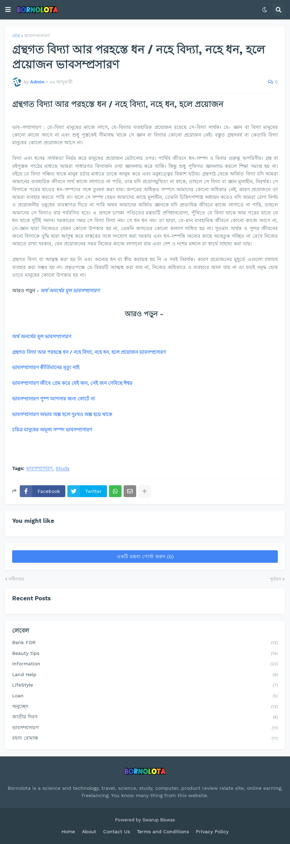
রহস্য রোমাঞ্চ (145, 738)
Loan (145, 696)
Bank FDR (145, 643)
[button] (8, 9)
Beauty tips (145, 653)
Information (145, 664)
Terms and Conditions (163, 831)
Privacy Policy (212, 831)
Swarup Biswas (158, 819)
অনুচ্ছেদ (145, 707)
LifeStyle (145, 685)
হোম (16, 35)
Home (68, 831)
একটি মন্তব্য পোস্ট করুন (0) (145, 556)
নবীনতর (16, 579)
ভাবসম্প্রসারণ (37, 35)
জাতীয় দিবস (145, 717)
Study (62, 468)
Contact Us (116, 831)
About (89, 831)
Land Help (145, 675)
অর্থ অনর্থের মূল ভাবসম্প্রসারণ (69, 290)
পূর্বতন (275, 579)
